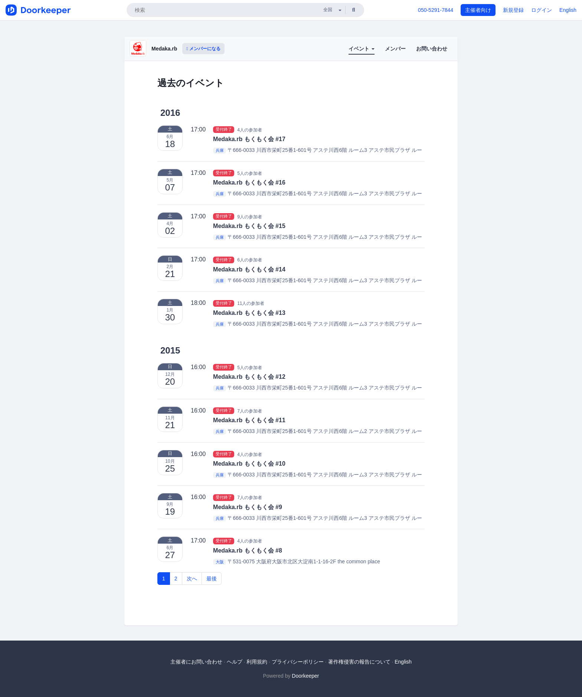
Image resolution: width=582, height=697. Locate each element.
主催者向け (478, 10)
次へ (192, 579)
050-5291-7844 (435, 10)
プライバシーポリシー (298, 662)
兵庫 (220, 150)
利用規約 (256, 662)
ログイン (541, 10)
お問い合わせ (431, 49)
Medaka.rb (164, 49)
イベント (362, 49)
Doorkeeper (305, 676)
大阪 (220, 562)
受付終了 (224, 129)
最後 (211, 579)
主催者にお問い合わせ (196, 662)
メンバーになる (203, 48)
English (567, 10)
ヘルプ (234, 662)
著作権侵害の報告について (359, 662)
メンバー (395, 49)
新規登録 (513, 10)
